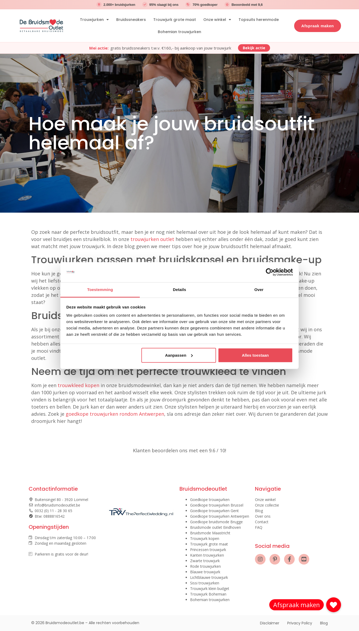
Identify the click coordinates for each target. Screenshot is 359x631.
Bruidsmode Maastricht (210, 532)
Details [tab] (179, 289)
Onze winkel (217, 19)
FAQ (258, 527)
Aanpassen (179, 355)
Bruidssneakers (131, 19)
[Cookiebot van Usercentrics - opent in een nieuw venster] (269, 272)
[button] (333, 604)
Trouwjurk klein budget (209, 588)
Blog (259, 510)
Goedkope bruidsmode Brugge (216, 521)
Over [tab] (259, 289)
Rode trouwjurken (205, 566)
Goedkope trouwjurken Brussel (216, 505)
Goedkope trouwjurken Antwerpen (219, 516)
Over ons (263, 516)
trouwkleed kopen (78, 385)
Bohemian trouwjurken (179, 31)
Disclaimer (269, 623)
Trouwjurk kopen (204, 538)
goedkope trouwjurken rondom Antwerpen (115, 414)
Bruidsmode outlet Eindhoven (215, 527)
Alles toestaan (255, 355)
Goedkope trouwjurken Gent (214, 510)
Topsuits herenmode (259, 19)
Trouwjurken (94, 19)
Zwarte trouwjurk (205, 560)
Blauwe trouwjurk (205, 571)
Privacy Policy (299, 623)
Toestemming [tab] (100, 289)
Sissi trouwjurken (204, 582)
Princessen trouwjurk (208, 549)
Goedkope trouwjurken (210, 499)
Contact (261, 521)
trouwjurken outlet (152, 239)
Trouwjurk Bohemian (208, 594)
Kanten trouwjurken (207, 555)
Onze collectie (267, 505)
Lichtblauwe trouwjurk (209, 577)
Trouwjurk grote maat (174, 19)
